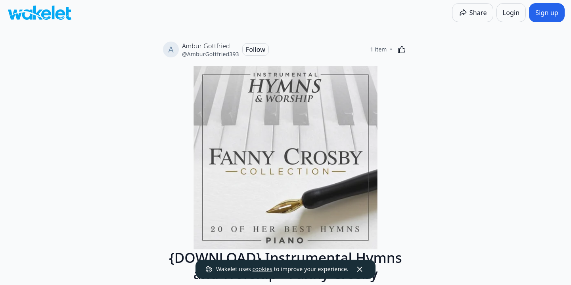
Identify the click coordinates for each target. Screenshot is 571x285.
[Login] (511, 12)
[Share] (472, 12)
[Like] (401, 49)
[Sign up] (547, 12)
